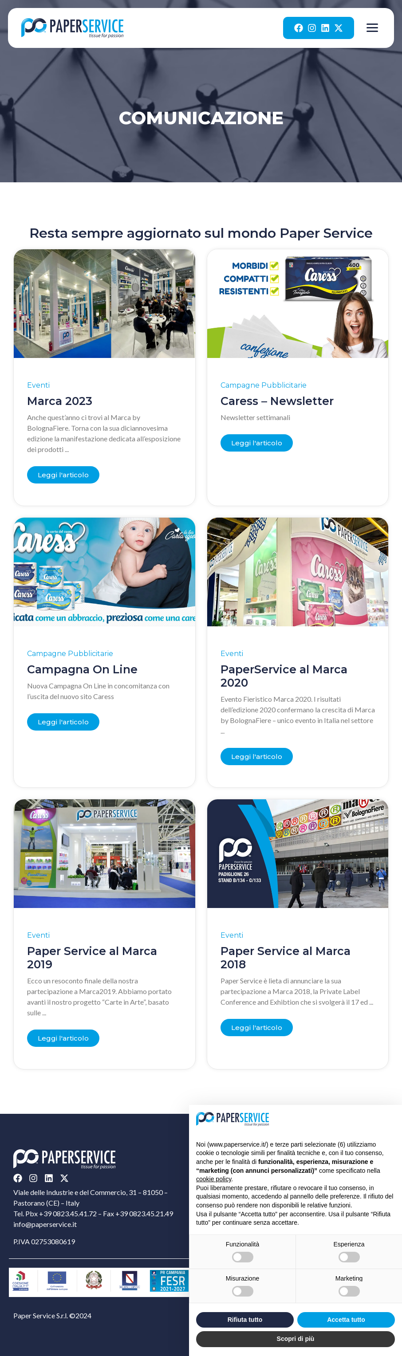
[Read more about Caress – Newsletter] (257, 443)
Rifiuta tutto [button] (245, 1319)
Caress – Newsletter (277, 401)
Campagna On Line (82, 669)
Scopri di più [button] (296, 1338)
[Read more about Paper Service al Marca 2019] (63, 1038)
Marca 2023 (59, 401)
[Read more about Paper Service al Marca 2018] (257, 1027)
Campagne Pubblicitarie (264, 385)
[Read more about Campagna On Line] (63, 722)
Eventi (38, 385)
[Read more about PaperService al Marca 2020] (257, 756)
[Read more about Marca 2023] (63, 474)
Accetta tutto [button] (346, 1319)
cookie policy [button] (213, 1179)
